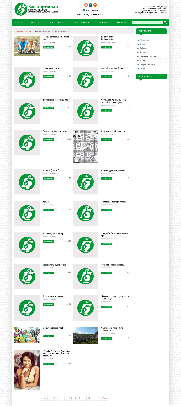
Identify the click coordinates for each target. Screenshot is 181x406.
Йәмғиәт (143, 44)
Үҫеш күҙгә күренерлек (54, 264)
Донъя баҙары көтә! (53, 327)
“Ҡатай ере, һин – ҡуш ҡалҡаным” (112, 329)
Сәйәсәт (143, 48)
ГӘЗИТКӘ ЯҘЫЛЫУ (82, 22)
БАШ (86, 10)
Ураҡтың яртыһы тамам (113, 264)
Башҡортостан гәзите (24, 31)
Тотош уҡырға (48, 47)
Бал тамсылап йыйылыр (113, 131)
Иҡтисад (143, 52)
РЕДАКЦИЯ (36, 22)
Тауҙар (46, 201)
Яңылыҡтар (145, 40)
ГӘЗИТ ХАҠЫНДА (57, 22)
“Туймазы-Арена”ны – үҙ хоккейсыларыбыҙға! (113, 101)
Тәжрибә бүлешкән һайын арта (114, 234)
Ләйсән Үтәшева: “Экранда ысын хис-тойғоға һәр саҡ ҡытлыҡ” (56, 353)
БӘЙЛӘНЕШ (104, 22)
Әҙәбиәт (143, 60)
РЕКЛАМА (121, 22)
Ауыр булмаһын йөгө (112, 68)
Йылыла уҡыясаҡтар (53, 233)
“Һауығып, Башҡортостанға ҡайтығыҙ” (115, 297)
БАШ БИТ (19, 22)
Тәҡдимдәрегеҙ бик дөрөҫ (56, 99)
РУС (95, 10)
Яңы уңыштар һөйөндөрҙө (108, 37)
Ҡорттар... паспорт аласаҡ (114, 201)
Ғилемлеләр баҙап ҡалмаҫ (56, 131)
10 (89, 398)
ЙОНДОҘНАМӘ (51, 170)
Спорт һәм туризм (147, 65)
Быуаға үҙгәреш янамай (113, 170)
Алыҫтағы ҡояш (51, 68)
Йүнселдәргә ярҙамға (54, 296)
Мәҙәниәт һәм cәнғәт (149, 56)
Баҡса (142, 69)
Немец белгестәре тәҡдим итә (56, 37)
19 (99, 398)
